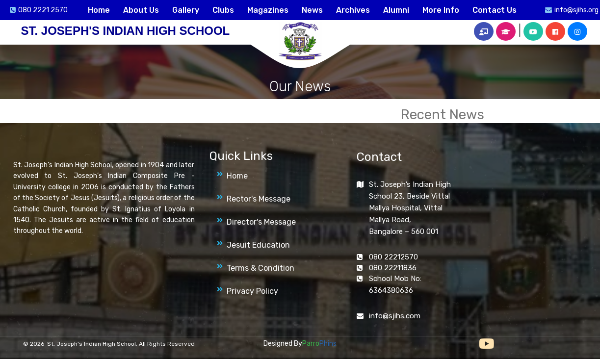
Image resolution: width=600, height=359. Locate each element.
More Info (440, 10)
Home (99, 10)
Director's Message (261, 222)
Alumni (396, 10)
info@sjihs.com (394, 315)
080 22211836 (393, 267)
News (312, 10)
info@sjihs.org (576, 10)
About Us (141, 10)
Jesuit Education (258, 245)
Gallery (185, 10)
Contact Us (494, 10)
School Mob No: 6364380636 (395, 284)
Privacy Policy (252, 291)
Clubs (223, 10)
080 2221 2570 (43, 10)
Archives (353, 10)
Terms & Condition (260, 268)
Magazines (267, 10)
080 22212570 (393, 257)
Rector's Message (258, 199)
